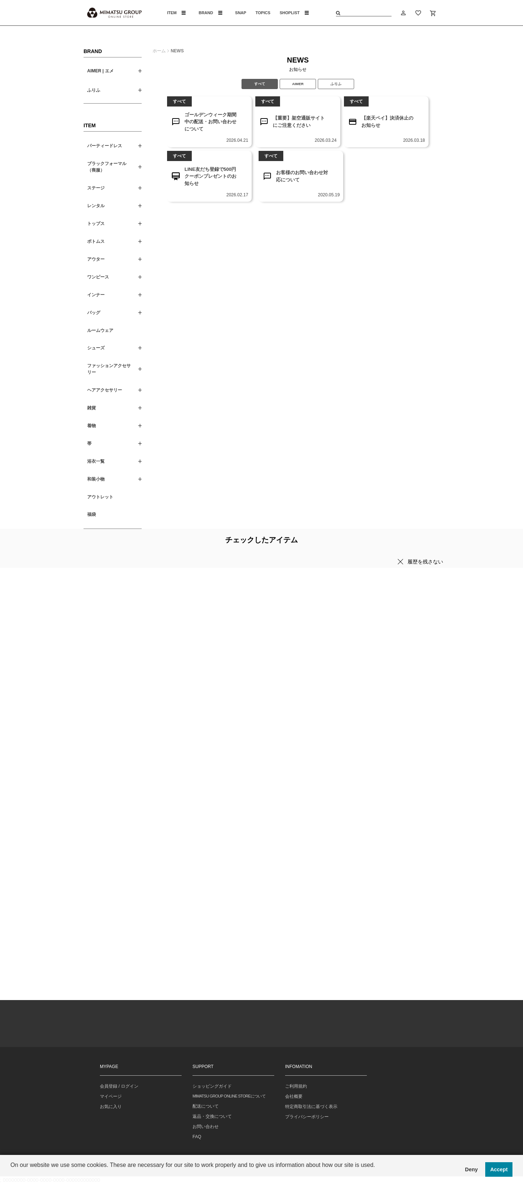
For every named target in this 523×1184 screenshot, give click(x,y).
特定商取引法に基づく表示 (311, 1106)
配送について (205, 1106)
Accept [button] (499, 1169)
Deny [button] (471, 1169)
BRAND (210, 13)
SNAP (240, 13)
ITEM (176, 13)
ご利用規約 (296, 1086)
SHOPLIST (294, 13)
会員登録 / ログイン (119, 1086)
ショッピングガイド (212, 1086)
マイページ (111, 1096)
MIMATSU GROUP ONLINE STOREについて (228, 1096)
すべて (259, 84)
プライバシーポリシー (307, 1116)
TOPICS (263, 13)
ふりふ (336, 84)
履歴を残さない (425, 562)
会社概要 (294, 1096)
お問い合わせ (205, 1126)
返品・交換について (212, 1116)
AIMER (298, 84)
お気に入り (111, 1106)
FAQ (196, 1136)
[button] (12, 1174)
